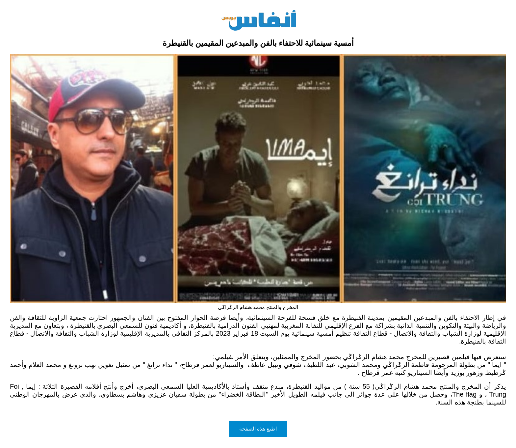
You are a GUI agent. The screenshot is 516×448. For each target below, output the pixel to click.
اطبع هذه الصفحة (258, 429)
